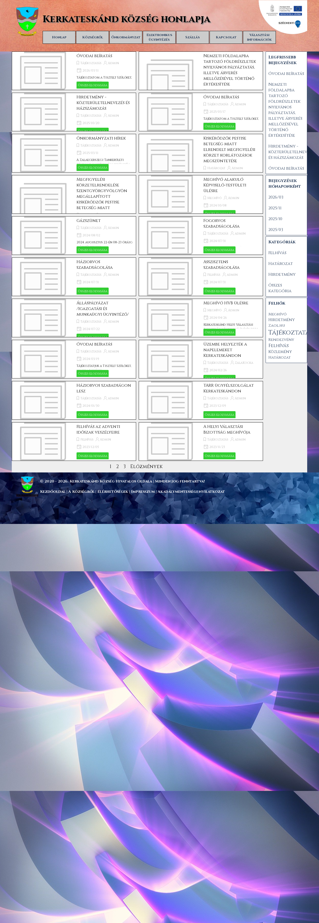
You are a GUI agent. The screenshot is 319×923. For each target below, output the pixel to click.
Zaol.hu (276, 325)
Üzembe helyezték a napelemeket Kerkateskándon (225, 349)
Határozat (216, 168)
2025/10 (275, 219)
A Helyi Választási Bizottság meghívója (226, 429)
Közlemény (280, 352)
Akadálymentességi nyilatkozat (191, 491)
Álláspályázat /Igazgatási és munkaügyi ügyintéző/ (103, 308)
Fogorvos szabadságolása (221, 223)
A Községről (81, 491)
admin (240, 233)
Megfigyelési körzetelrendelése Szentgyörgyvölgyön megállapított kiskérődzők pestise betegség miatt (102, 194)
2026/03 (275, 197)
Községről (92, 37)
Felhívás (213, 275)
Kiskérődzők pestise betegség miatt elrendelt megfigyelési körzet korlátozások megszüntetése (229, 149)
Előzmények (146, 466)
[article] (74, 70)
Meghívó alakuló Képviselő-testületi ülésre (224, 185)
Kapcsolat (226, 37)
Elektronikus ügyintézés (159, 37)
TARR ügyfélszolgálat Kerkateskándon (228, 388)
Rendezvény (281, 339)
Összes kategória (280, 288)
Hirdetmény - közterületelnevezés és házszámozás (103, 102)
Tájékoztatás (90, 63)
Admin (113, 63)
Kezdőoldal (52, 491)
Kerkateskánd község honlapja (126, 19)
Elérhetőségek (112, 491)
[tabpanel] (171, 481)
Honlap (59, 37)
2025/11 (275, 208)
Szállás (192, 37)
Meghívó (214, 198)
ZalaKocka (244, 363)
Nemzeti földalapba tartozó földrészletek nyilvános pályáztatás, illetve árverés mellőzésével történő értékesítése (229, 70)
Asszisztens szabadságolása (221, 264)
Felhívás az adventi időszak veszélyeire (98, 429)
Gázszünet (89, 220)
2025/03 (275, 229)
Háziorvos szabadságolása (95, 264)
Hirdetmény (282, 274)
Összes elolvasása (92, 85)
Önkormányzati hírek (101, 138)
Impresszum (143, 491)
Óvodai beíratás (94, 56)
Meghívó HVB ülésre (225, 303)
